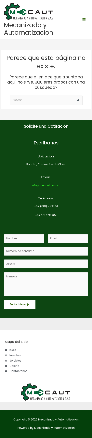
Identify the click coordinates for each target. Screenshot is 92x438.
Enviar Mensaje (20, 304)
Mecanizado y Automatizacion (28, 28)
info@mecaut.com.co (46, 185)
